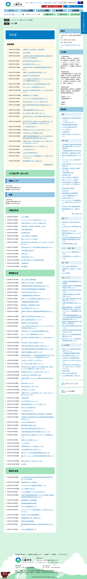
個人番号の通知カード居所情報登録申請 (32, 260)
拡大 (61, 2)
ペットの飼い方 (25, 443)
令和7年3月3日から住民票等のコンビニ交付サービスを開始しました (71, 184)
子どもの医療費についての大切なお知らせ (33, 492)
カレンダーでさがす (76, 14)
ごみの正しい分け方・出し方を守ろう (32, 360)
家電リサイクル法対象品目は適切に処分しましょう (35, 298)
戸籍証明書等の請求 (26, 229)
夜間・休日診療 (73, 6)
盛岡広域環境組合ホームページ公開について (35, 146)
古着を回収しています (27, 383)
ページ (34, 14)
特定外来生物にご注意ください (30, 386)
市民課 (12, 23)
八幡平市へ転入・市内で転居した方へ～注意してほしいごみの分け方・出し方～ (71, 366)
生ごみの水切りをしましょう (29, 401)
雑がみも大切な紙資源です (28, 407)
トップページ (14, 20)
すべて (29, 14)
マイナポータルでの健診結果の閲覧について (35, 98)
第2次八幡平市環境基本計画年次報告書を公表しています (37, 349)
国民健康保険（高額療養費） (29, 500)
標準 (65, 2)
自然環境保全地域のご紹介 (28, 425)
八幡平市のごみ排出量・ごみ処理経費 (33, 49)
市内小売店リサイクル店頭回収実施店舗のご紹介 (37, 84)
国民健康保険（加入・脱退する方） (33, 161)
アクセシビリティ (63, 554)
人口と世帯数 (26, 52)
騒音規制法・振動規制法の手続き (30, 305)
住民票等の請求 (25, 232)
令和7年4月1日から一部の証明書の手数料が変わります (36, 247)
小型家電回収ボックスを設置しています (32, 446)
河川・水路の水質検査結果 (28, 279)
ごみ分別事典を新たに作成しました (31, 449)
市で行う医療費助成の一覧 (28, 506)
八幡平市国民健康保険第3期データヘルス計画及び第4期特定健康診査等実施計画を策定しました (72, 317)
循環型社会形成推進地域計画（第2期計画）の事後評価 (36, 414)
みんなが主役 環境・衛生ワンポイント (34, 113)
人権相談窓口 (25, 263)
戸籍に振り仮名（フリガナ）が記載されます (35, 101)
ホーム (11, 11)
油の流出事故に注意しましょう (31, 64)
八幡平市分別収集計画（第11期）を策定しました (35, 345)
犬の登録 (23, 464)
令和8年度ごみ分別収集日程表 (31, 75)
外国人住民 (24, 253)
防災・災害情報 (52, 6)
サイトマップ (39, 2)
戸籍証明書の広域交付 (27, 250)
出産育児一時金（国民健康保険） (30, 514)
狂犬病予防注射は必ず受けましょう (33, 61)
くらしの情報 (27, 11)
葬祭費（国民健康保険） (28, 521)
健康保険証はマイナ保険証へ (31, 95)
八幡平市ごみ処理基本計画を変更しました (35, 72)
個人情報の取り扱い (20, 554)
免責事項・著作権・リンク (34, 554)
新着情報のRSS (48, 164)
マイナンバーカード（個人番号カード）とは (33, 220)
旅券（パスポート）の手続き (29, 239)
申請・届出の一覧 (77, 213)
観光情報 (59, 11)
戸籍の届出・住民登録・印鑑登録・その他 (33, 226)
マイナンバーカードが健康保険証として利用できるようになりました (71, 202)
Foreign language (48, 2)
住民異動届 (24, 266)
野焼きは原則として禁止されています (32, 461)
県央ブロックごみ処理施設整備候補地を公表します (35, 452)
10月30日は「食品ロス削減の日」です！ (32, 342)
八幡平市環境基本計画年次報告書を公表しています (35, 431)
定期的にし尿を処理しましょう (30, 440)
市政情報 (75, 11)
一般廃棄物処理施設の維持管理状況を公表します (35, 286)
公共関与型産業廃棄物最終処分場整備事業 (33, 289)
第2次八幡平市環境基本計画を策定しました (33, 428)
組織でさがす (49, 14)
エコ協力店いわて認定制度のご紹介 (33, 133)
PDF (39, 14)
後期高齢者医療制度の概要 (28, 503)
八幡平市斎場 (25, 398)
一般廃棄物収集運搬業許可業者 (30, 302)
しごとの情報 (43, 11)
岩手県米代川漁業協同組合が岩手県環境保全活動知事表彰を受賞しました (71, 239)
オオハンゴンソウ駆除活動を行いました (34, 87)
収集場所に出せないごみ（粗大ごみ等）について (37, 129)
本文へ (26, 2)
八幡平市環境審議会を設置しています (33, 110)
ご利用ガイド (32, 2)
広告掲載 (46, 554)
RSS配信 (54, 554)
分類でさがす (63, 14)
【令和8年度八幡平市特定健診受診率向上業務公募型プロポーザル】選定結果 (72, 146)
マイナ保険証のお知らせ (30, 126)
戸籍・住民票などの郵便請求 (29, 236)
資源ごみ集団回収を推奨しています (31, 319)
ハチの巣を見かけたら (29, 149)
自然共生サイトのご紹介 (28, 389)
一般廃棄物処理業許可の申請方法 (30, 295)
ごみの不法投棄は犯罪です (30, 152)
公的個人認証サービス (27, 257)
